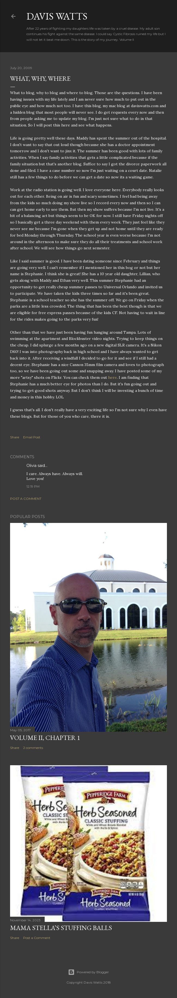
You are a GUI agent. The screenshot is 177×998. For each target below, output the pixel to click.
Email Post (31, 437)
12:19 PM (32, 486)
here (112, 377)
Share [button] (14, 437)
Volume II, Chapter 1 (45, 737)
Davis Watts (56, 16)
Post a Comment (25, 499)
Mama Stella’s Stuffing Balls (61, 927)
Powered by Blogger (88, 972)
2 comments (33, 748)
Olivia (31, 465)
